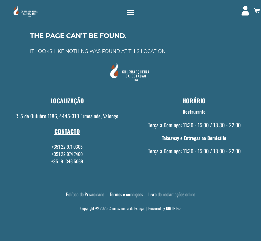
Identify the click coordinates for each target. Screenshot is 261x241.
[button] (130, 12)
